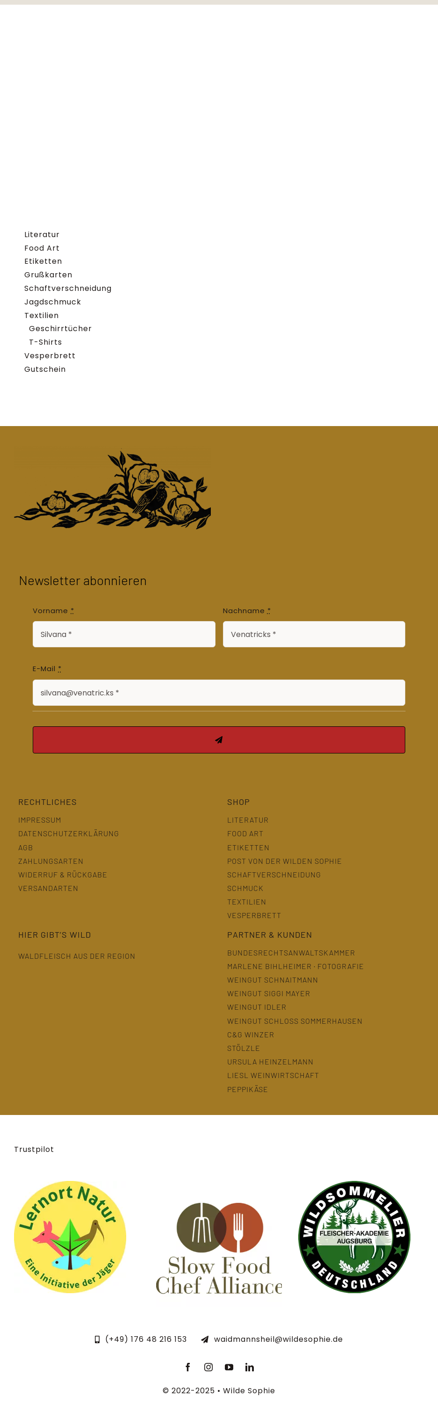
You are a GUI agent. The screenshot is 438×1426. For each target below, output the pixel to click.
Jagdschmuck (52, 302)
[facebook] (188, 1367)
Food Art (42, 248)
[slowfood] (219, 1184)
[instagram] (209, 1367)
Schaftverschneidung (68, 288)
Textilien (41, 315)
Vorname (53, 610)
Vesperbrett (50, 355)
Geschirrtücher (60, 328)
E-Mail (47, 668)
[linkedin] (250, 1367)
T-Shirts (45, 342)
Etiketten (43, 261)
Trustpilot (34, 1149)
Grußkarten (48, 274)
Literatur (42, 234)
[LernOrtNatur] (70, 1184)
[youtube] (229, 1367)
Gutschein (45, 369)
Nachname (247, 610)
